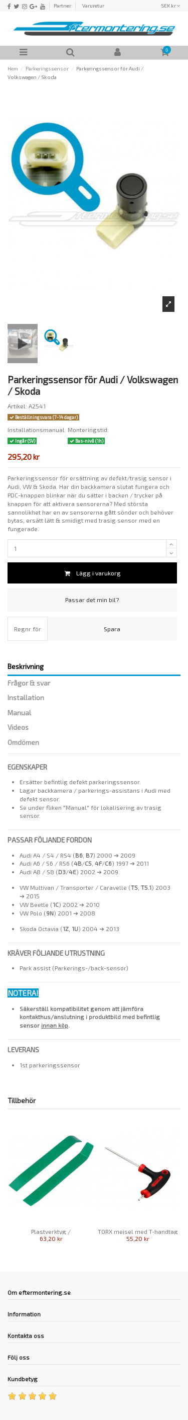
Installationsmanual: (37, 429)
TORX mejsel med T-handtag (138, 1231)
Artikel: (17, 405)
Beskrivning (26, 666)
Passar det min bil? (92, 599)
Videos (18, 727)
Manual (19, 713)
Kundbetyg (23, 1378)
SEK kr (170, 6)
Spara (112, 628)
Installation (26, 698)
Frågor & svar (29, 683)
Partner (62, 6)
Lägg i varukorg (92, 572)
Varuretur (93, 6)
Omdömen (23, 742)
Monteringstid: (88, 429)
